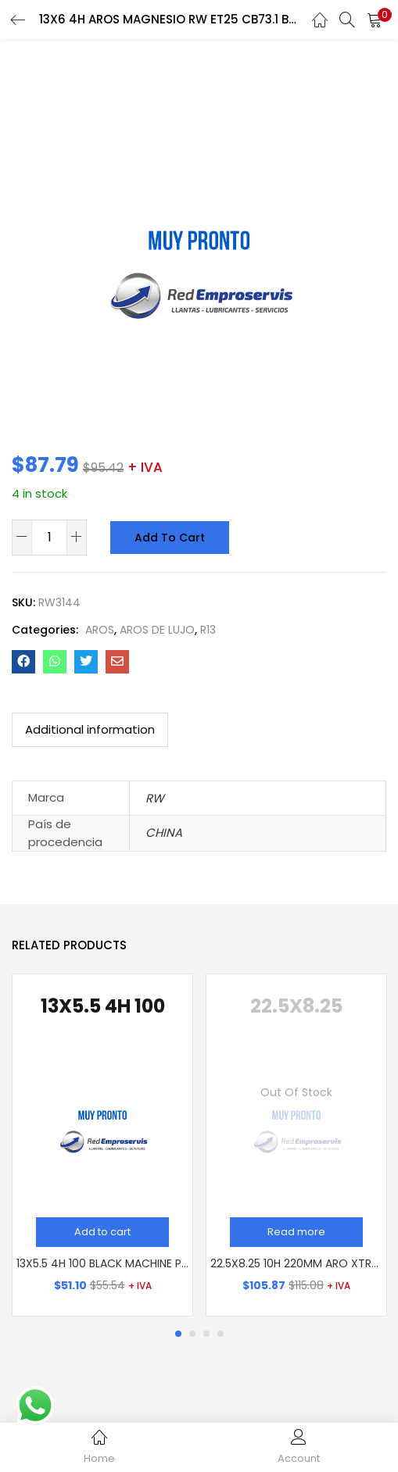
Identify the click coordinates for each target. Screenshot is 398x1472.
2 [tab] (192, 1334)
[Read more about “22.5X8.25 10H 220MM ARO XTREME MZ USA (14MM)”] (296, 1232)
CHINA (163, 832)
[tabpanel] (102, 1145)
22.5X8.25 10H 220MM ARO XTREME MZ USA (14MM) (296, 1263)
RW (154, 798)
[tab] (90, 730)
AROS (99, 630)
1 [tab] (178, 1334)
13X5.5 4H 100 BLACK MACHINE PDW (102, 1263)
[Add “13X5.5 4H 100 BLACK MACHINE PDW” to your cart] (102, 1232)
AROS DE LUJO (157, 630)
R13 (208, 630)
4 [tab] (220, 1334)
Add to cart (167, 537)
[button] (374, 19)
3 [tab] (206, 1334)
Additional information (90, 729)
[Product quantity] (49, 536)
